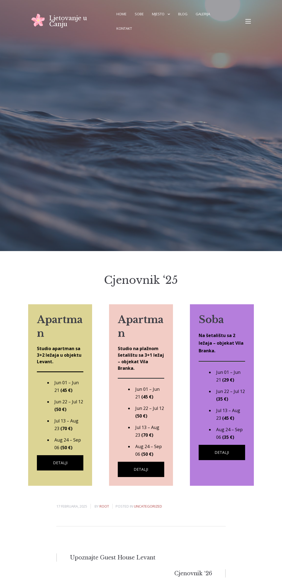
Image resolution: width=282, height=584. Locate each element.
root (104, 506)
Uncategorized (148, 506)
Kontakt (124, 28)
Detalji (60, 462)
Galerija (203, 13)
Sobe (139, 13)
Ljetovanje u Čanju (68, 21)
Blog (182, 13)
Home (121, 13)
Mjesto (158, 13)
